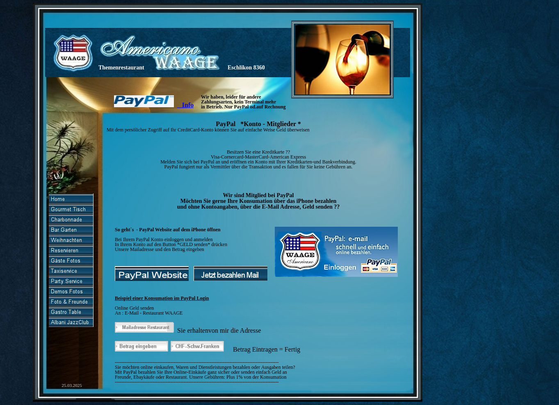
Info (185, 104)
